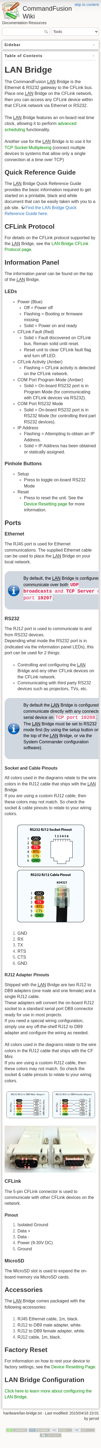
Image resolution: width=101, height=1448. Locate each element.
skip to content (87, 4)
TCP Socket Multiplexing (28, 147)
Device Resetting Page (73, 1367)
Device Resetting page (45, 504)
